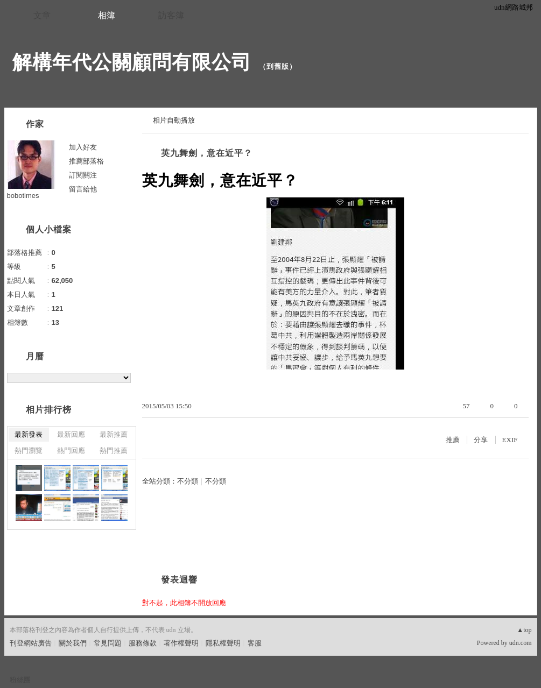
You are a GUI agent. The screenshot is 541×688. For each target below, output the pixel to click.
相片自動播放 (174, 120)
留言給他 (83, 189)
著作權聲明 (181, 643)
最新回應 (71, 434)
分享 (481, 440)
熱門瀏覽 (29, 450)
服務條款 (143, 643)
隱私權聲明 (223, 643)
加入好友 (83, 147)
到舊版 (277, 66)
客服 (255, 643)
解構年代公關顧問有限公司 (131, 62)
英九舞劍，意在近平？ (206, 153)
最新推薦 (114, 434)
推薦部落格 (86, 161)
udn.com (520, 643)
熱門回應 (71, 450)
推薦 (453, 440)
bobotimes (23, 195)
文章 (42, 15)
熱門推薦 (114, 450)
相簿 (106, 15)
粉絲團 (20, 680)
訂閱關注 (83, 175)
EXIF (510, 440)
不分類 (187, 481)
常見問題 (108, 643)
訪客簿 (171, 15)
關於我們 (73, 643)
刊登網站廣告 (31, 643)
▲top (524, 630)
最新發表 (29, 434)
